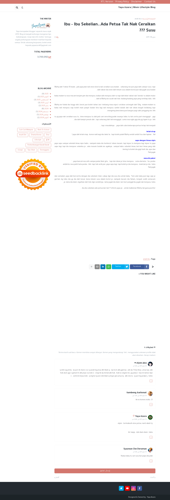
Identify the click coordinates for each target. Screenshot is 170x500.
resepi (20, 150)
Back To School (43, 130)
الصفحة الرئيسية (149, 19)
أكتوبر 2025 (44, 97)
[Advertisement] (104, 63)
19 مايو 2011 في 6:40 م (140, 452)
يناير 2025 (44, 106)
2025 (46, 94)
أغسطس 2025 (42, 100)
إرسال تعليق (105, 471)
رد (151, 381)
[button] (22, 7)
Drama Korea (36, 135)
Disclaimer (136, 2)
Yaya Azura (141, 416)
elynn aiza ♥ (140, 363)
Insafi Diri (22, 135)
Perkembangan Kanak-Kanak (38, 145)
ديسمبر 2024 (43, 112)
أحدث (152, 477)
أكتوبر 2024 (44, 118)
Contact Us (149, 2)
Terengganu (44, 150)
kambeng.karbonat (137, 393)
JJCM (47, 140)
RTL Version (107, 2)
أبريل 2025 (44, 103)
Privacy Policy (122, 2)
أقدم (57, 477)
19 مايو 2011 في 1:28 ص (139, 396)
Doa (47, 135)
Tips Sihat (31, 150)
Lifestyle (38, 140)
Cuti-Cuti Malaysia (26, 130)
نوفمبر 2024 (43, 115)
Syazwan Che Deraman (135, 449)
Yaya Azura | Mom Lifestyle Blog (136, 7)
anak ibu (138, 19)
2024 (46, 109)
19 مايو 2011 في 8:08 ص (139, 419)
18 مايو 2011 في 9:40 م (140, 366)
